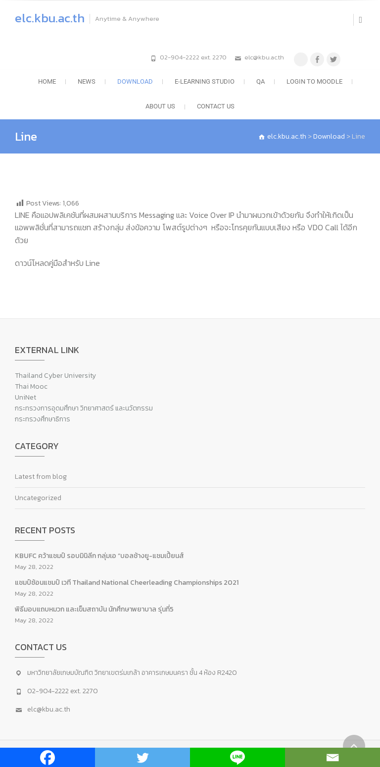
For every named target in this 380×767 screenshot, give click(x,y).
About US (160, 106)
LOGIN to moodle (314, 81)
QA (260, 81)
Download (135, 81)
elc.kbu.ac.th (50, 18)
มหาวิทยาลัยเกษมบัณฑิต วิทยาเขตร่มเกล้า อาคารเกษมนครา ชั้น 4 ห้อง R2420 (132, 672)
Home (47, 81)
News (86, 81)
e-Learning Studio (205, 81)
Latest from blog (41, 476)
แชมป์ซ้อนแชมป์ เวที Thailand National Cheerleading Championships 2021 (126, 582)
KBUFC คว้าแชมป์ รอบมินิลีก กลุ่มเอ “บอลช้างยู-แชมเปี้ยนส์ (99, 556)
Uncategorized (38, 498)
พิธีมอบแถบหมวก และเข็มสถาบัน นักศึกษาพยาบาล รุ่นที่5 (94, 609)
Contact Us (216, 106)
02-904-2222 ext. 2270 (193, 57)
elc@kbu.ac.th (264, 57)
